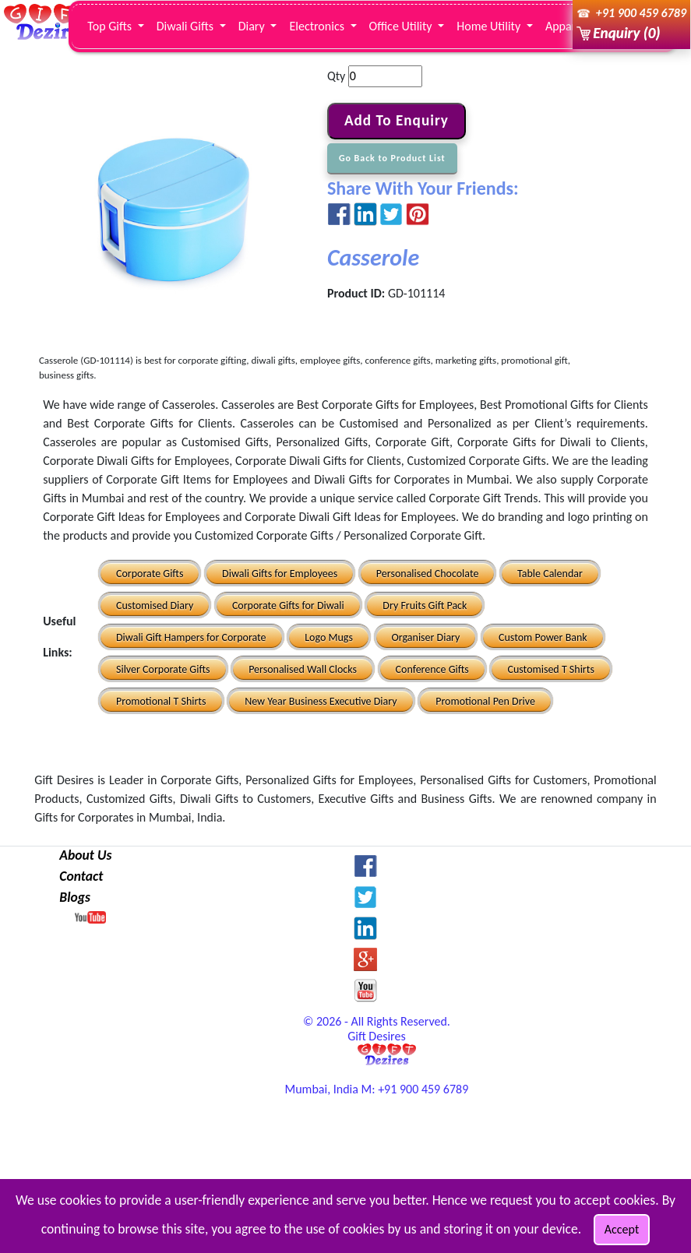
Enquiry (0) (626, 33)
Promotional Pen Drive (485, 701)
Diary (253, 26)
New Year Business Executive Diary (321, 701)
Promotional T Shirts (161, 701)
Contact (81, 876)
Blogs (74, 897)
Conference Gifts (432, 669)
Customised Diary (154, 605)
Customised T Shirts (550, 669)
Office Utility (402, 26)
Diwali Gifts (187, 26)
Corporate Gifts (149, 573)
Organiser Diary (426, 637)
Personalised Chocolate (427, 573)
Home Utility (490, 26)
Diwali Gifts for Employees (279, 573)
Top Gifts (110, 26)
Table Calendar (550, 573)
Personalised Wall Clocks (303, 669)
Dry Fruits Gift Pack (425, 605)
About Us (85, 855)
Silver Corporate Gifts (163, 669)
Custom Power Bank (543, 637)
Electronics (318, 26)
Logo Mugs (329, 637)
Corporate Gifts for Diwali (288, 605)
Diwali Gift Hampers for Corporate (191, 637)
